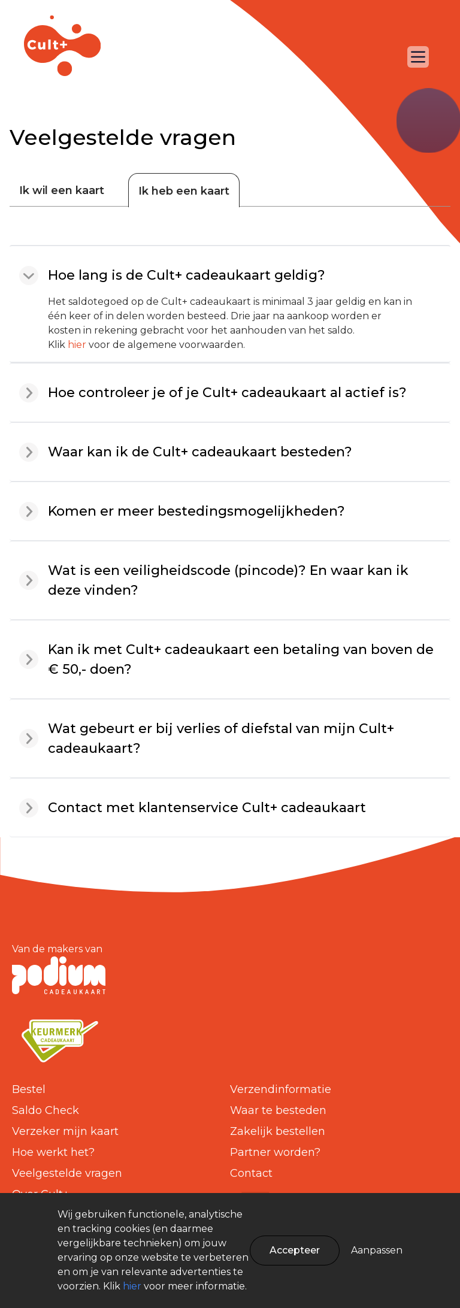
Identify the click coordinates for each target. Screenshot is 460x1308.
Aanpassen (376, 1250)
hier (77, 344)
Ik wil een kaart (61, 190)
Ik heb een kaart (183, 191)
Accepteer (295, 1250)
